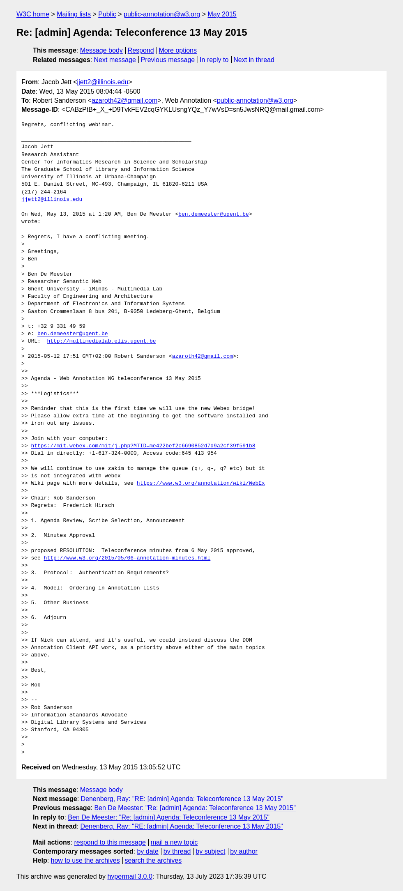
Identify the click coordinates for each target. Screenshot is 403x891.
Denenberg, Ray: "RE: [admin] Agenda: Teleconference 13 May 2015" (182, 798)
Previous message (168, 59)
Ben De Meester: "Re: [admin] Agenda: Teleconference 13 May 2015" (194, 807)
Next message (115, 59)
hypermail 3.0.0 (129, 876)
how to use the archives (85, 860)
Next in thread (253, 59)
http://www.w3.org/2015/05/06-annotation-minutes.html (127, 558)
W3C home (32, 14)
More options (178, 50)
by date (147, 851)
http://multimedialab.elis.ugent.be (101, 341)
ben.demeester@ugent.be (213, 214)
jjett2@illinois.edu (103, 81)
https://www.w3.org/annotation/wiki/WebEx (201, 483)
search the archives (153, 860)
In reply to (214, 59)
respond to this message (109, 842)
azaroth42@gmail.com (124, 100)
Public (107, 14)
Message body (101, 50)
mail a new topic (174, 842)
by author (244, 851)
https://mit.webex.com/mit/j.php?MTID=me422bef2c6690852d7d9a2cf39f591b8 (143, 446)
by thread (177, 851)
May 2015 (221, 14)
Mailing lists (74, 14)
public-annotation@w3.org (162, 14)
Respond (141, 50)
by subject (210, 851)
